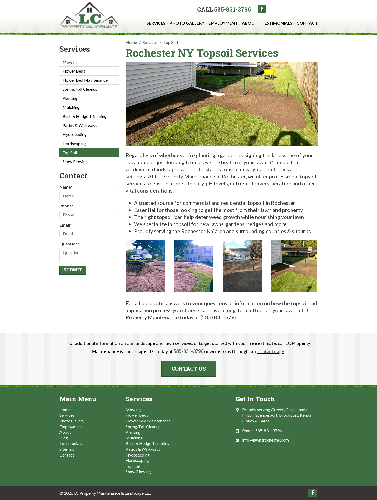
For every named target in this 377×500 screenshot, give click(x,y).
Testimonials (277, 22)
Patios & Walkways (80, 125)
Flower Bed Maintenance (85, 80)
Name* (66, 186)
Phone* (66, 205)
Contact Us (188, 368)
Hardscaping (74, 143)
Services (156, 22)
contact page (270, 351)
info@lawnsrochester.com (265, 439)
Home (65, 409)
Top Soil (70, 152)
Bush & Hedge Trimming (85, 116)
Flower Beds (74, 70)
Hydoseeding (75, 134)
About (249, 22)
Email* (65, 224)
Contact (307, 22)
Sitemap (66, 449)
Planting (70, 98)
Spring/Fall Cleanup (80, 88)
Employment (223, 22)
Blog (63, 437)
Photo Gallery (187, 22)
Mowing (70, 61)
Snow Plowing (75, 161)
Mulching (71, 107)
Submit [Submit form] (73, 269)
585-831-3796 (232, 9)
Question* (69, 243)
